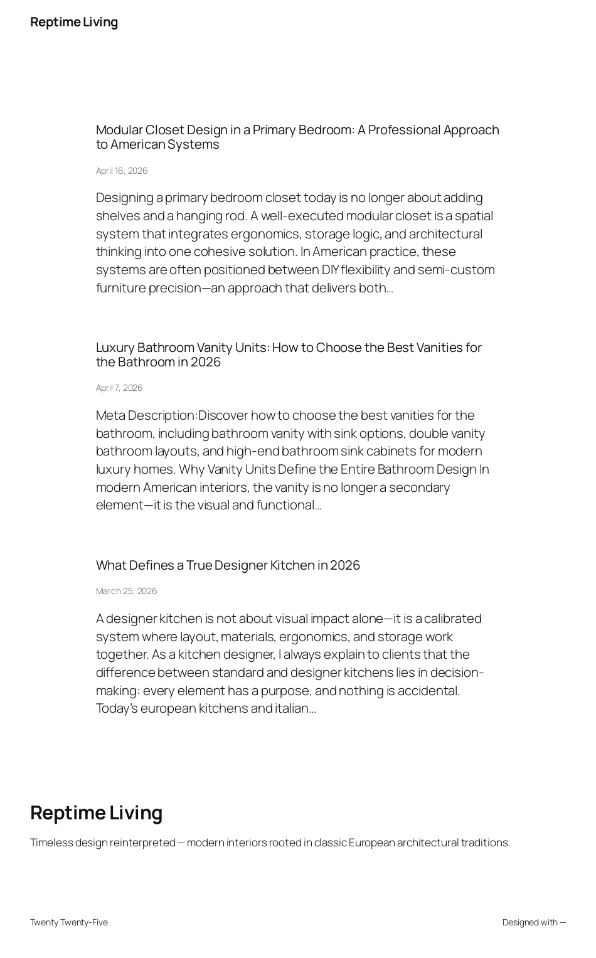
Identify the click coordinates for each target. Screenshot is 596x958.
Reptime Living (74, 21)
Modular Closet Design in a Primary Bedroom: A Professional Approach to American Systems (297, 136)
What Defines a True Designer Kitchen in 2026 (228, 565)
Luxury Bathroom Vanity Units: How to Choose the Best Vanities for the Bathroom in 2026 (289, 354)
